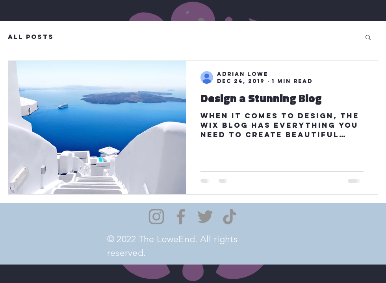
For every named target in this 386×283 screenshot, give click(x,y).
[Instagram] (156, 216)
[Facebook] (181, 216)
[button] (368, 38)
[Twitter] (205, 216)
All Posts (31, 36)
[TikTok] (229, 216)
